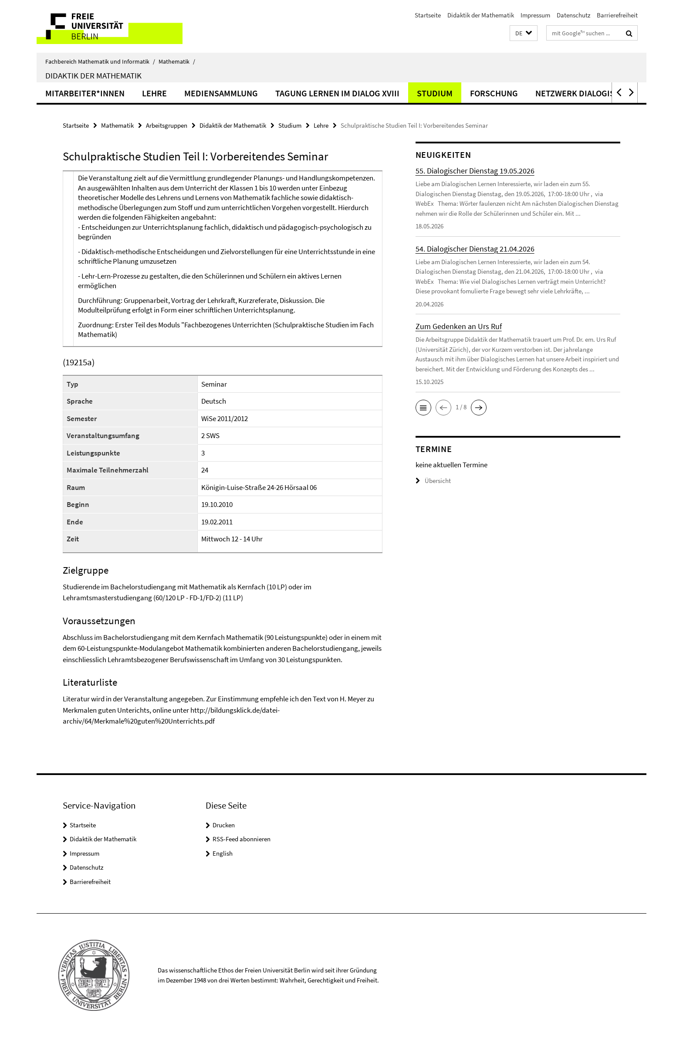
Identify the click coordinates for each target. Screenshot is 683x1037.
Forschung (494, 93)
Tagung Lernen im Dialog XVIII (337, 93)
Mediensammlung (221, 93)
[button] (524, 33)
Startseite (428, 15)
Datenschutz (573, 15)
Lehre (154, 93)
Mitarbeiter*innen (85, 93)
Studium (435, 93)
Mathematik (177, 61)
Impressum (535, 15)
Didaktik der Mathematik (480, 15)
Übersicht (433, 480)
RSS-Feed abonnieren (241, 839)
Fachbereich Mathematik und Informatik (100, 61)
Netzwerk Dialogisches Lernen (601, 93)
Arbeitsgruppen (166, 125)
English (223, 853)
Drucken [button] (224, 825)
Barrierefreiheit (617, 15)
